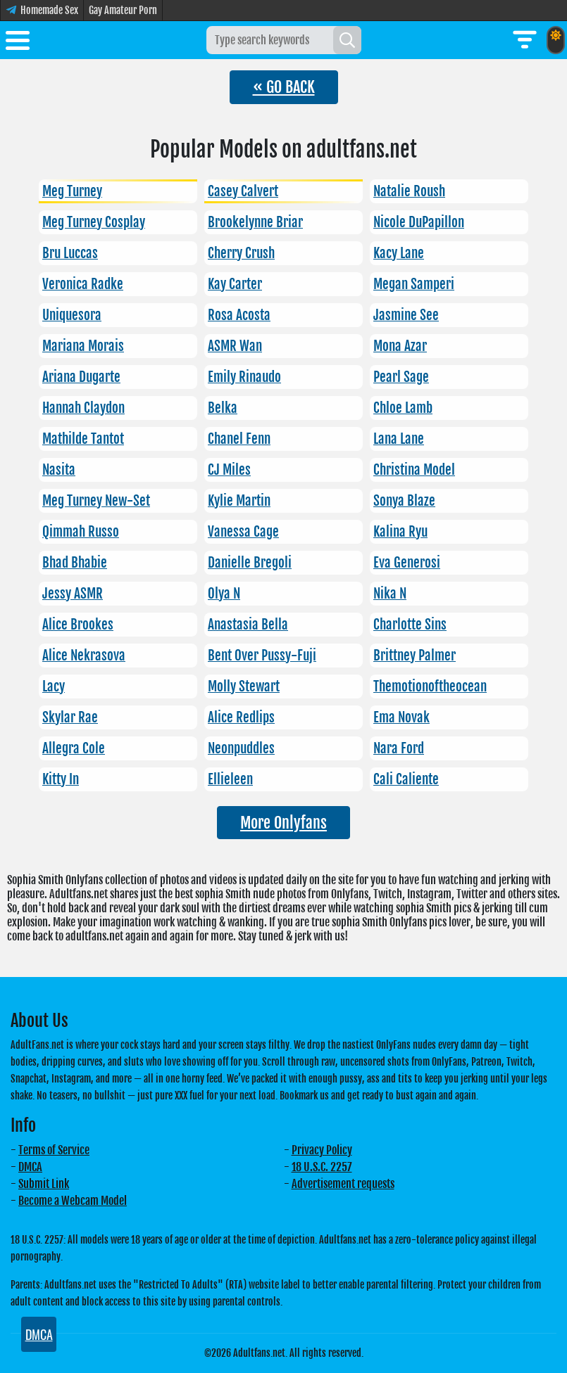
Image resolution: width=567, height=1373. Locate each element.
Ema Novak (401, 717)
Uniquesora (71, 315)
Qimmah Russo (80, 531)
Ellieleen (230, 779)
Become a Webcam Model (72, 1201)
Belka (222, 408)
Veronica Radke (82, 284)
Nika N (389, 593)
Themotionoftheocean (430, 686)
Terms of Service (53, 1150)
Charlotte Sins (410, 624)
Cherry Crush (241, 253)
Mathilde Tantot (83, 438)
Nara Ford (398, 748)
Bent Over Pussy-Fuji (262, 655)
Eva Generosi (406, 562)
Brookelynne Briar (255, 222)
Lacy (53, 686)
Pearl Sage (401, 377)
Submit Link (43, 1184)
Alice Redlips (241, 717)
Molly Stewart (244, 686)
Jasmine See (406, 315)
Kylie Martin (239, 500)
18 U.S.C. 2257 (322, 1167)
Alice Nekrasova (83, 655)
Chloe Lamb (402, 408)
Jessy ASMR (72, 593)
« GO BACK (284, 87)
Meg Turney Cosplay (93, 222)
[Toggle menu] (18, 43)
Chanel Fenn (239, 438)
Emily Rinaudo (244, 377)
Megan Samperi (413, 284)
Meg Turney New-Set (96, 500)
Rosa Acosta (239, 315)
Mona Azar (400, 346)
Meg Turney (72, 191)
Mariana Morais (83, 346)
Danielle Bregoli (250, 562)
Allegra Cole (73, 748)
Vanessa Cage (243, 531)
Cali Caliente (406, 779)
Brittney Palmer (414, 655)
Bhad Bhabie (74, 562)
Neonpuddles (241, 748)
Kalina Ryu (400, 531)
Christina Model (414, 469)
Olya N (224, 593)
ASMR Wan (235, 346)
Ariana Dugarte (81, 377)
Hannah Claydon (83, 408)
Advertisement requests (343, 1184)
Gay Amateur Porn (123, 10)
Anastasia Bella (248, 624)
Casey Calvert (243, 191)
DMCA (30, 1167)
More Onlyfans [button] (283, 822)
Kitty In (60, 779)
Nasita (58, 469)
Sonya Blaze (404, 500)
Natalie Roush (409, 191)
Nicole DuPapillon (418, 222)
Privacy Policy (322, 1150)
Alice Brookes (77, 624)
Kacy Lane (398, 253)
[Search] (347, 40)
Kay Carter (235, 284)
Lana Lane (398, 438)
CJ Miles (229, 469)
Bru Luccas (70, 253)
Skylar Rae (70, 717)
